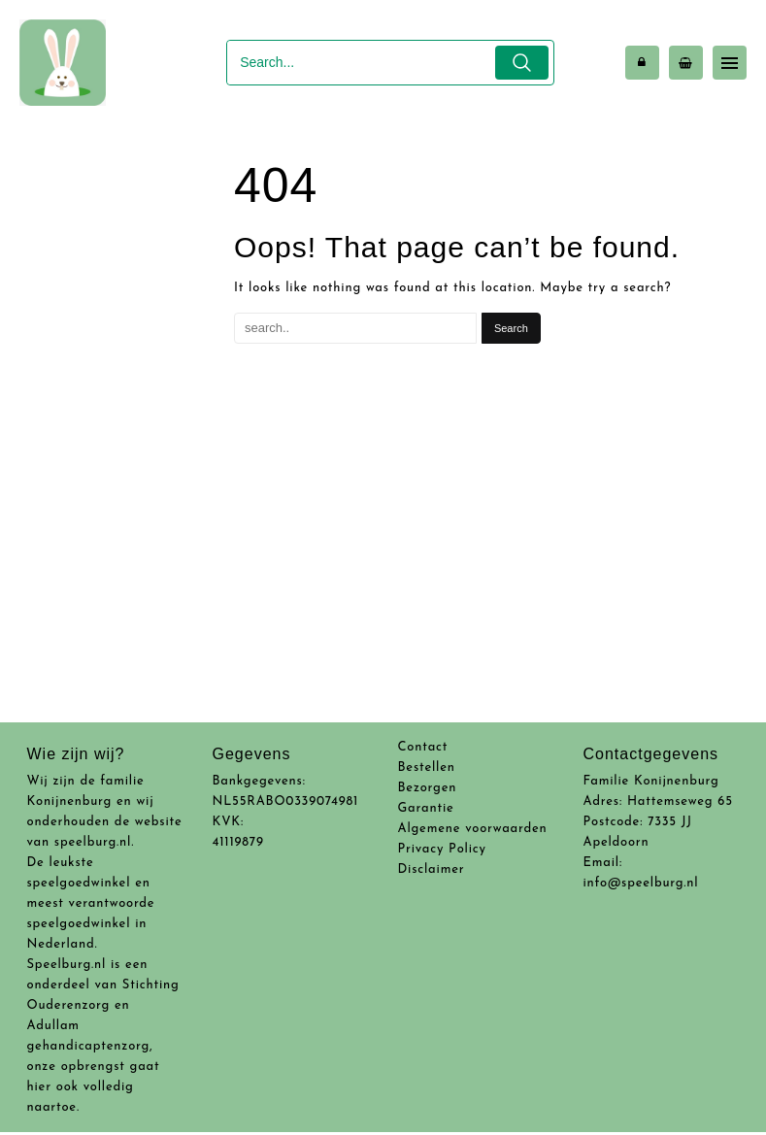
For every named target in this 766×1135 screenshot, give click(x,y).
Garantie (426, 808)
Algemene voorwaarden (473, 828)
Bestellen (426, 767)
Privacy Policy (442, 849)
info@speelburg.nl (641, 883)
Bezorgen (427, 788)
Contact (423, 747)
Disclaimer (431, 869)
